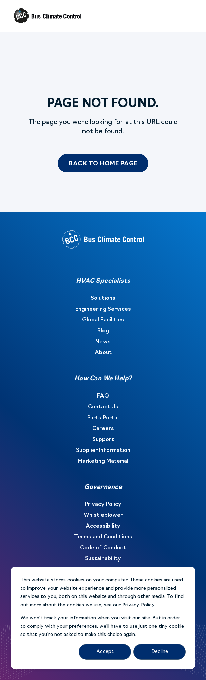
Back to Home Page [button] (103, 164)
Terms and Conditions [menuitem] (103, 537)
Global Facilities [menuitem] (103, 320)
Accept (105, 651)
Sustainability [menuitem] (103, 559)
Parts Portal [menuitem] (103, 418)
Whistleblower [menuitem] (103, 515)
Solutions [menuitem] (103, 298)
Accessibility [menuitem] (103, 526)
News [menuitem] (103, 342)
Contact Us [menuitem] (103, 407)
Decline (159, 651)
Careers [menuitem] (103, 428)
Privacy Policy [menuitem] (103, 504)
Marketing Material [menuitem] (103, 461)
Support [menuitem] (103, 439)
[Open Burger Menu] (189, 16)
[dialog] (103, 618)
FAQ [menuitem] (103, 396)
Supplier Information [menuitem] (103, 450)
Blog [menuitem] (103, 331)
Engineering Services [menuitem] (103, 309)
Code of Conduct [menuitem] (103, 548)
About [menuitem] (103, 352)
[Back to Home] (47, 15)
